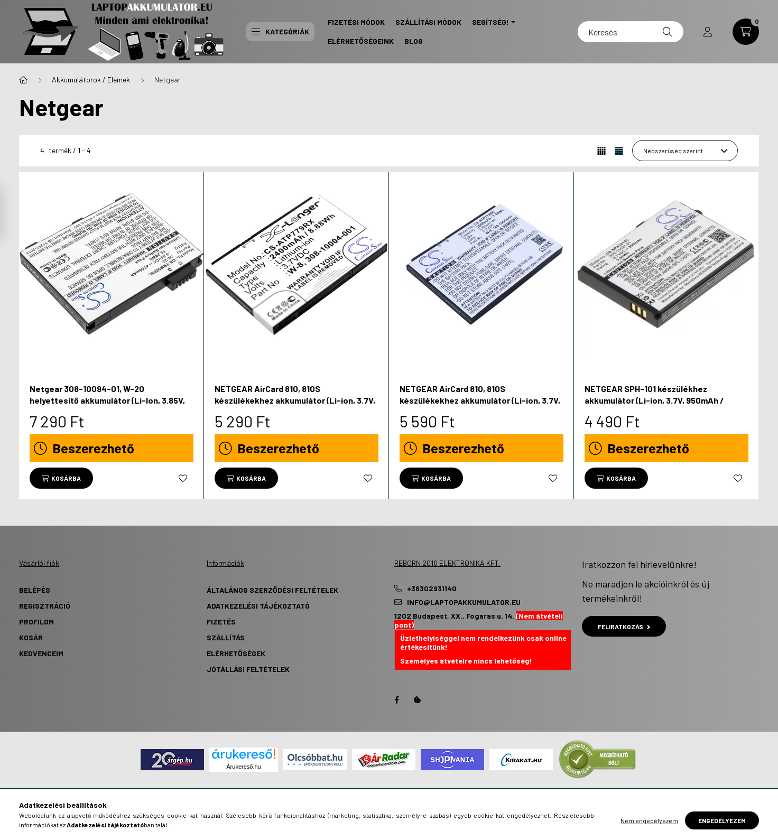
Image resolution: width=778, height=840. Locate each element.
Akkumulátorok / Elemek (91, 79)
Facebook (396, 700)
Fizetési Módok (356, 21)
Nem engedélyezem (649, 820)
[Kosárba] (61, 478)
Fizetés (221, 621)
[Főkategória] (23, 80)
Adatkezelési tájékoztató (258, 605)
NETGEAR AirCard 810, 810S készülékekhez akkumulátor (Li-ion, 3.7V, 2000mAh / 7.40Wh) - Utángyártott (480, 400)
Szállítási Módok (428, 21)
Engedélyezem (722, 820)
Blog (413, 40)
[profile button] (707, 31)
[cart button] (746, 31)
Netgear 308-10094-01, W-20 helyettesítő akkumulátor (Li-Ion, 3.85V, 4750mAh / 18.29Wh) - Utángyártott (107, 400)
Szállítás (226, 637)
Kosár (31, 637)
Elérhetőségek (236, 653)
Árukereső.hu (243, 766)
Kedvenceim (41, 653)
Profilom (36, 621)
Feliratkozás (624, 626)
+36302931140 (432, 588)
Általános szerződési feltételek (272, 589)
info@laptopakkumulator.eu (464, 602)
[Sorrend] (685, 150)
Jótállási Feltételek (248, 669)
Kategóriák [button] (280, 31)
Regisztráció (44, 605)
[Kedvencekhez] (182, 478)
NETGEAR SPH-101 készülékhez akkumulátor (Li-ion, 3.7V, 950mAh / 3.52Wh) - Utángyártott (654, 400)
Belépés (34, 589)
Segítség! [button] (490, 21)
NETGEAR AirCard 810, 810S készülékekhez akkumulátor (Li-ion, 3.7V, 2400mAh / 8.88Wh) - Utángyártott (295, 400)
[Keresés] (630, 31)
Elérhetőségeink (361, 40)
